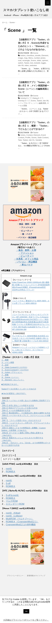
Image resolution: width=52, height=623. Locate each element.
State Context (42, 137)
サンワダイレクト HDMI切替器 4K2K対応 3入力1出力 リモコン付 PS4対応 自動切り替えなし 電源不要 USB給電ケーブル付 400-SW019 (30, 338)
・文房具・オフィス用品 (26, 259)
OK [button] (26, 611)
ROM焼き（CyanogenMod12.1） (22, 522)
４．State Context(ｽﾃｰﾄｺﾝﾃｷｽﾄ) (14, 367)
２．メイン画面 (7, 362)
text (31, 63)
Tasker (26, 63)
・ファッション (26, 253)
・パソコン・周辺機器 (26, 262)
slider (39, 60)
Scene (35, 53)
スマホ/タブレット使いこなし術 (26, 10)
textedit (37, 63)
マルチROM (12, 501)
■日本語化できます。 (10, 384)
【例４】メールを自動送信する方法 (15, 410)
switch (20, 63)
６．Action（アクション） (12, 372)
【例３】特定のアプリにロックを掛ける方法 (19, 408)
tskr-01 (32, 140)
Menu (30, 58)
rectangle (26, 60)
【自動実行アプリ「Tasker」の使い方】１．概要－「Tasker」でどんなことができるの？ (33, 125)
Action (22, 135)
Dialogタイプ (37, 98)
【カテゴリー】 (9, 455)
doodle (37, 55)
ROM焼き (10, 471)
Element (44, 55)
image (20, 58)
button (23, 55)
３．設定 (5, 365)
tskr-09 (21, 65)
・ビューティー (26, 256)
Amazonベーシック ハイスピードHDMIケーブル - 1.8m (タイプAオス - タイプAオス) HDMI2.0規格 (30, 349)
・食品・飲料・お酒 (26, 250)
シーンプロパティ (25, 103)
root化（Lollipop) (14, 516)
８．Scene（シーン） (10, 377)
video (27, 65)
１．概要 (5, 360)
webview (33, 65)
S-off (8, 483)
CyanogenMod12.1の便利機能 (21, 524)
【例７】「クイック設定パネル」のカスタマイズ (21, 420)
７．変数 (5, 375)
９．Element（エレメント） (12, 380)
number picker (39, 58)
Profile (27, 137)
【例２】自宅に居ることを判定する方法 (17, 405)
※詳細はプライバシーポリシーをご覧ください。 (26, 620)
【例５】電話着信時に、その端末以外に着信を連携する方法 (25, 413)
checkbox (30, 55)
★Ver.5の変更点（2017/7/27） (13, 393)
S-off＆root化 (12, 495)
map (25, 58)
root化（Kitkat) (13, 513)
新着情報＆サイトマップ (36, 576)
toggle (43, 63)
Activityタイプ (25, 98)
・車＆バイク (26, 265)
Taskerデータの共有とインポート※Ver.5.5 (18, 389)
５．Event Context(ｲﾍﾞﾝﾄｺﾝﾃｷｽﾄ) (15, 370)
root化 (9, 468)
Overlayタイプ (24, 101)
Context (29, 135)
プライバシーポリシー (15, 576)
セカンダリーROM (15, 504)
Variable (38, 140)
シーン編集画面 (39, 103)
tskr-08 (46, 101)
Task (20, 140)
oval (19, 60)
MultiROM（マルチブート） (19, 519)
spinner (45, 60)
